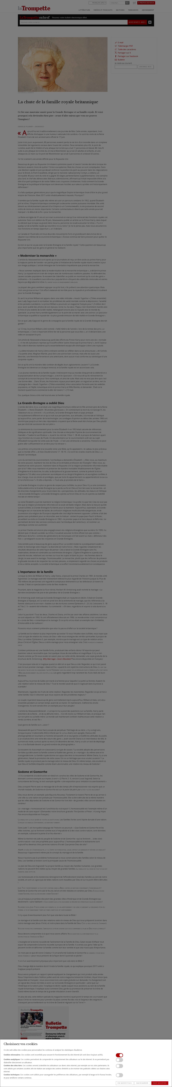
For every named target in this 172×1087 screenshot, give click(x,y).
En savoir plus (125, 1083)
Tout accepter (160, 1083)
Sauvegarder (142, 1083)
